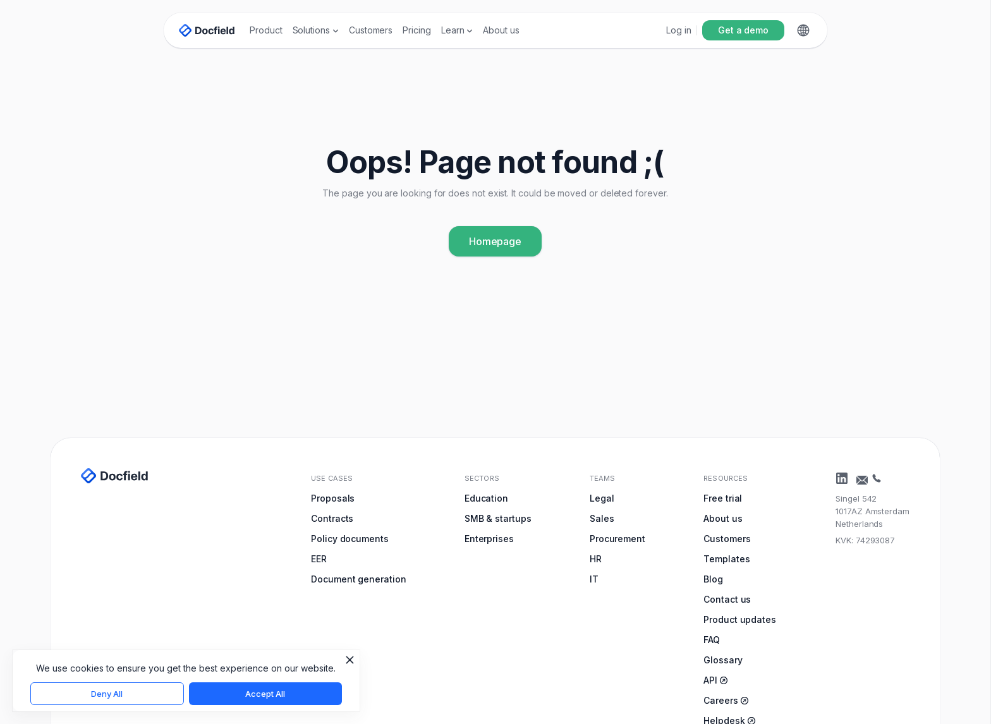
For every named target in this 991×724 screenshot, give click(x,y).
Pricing (417, 30)
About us (501, 30)
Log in (678, 30)
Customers (370, 30)
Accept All (265, 694)
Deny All (107, 694)
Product (266, 30)
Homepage (495, 241)
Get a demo (743, 30)
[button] (316, 30)
